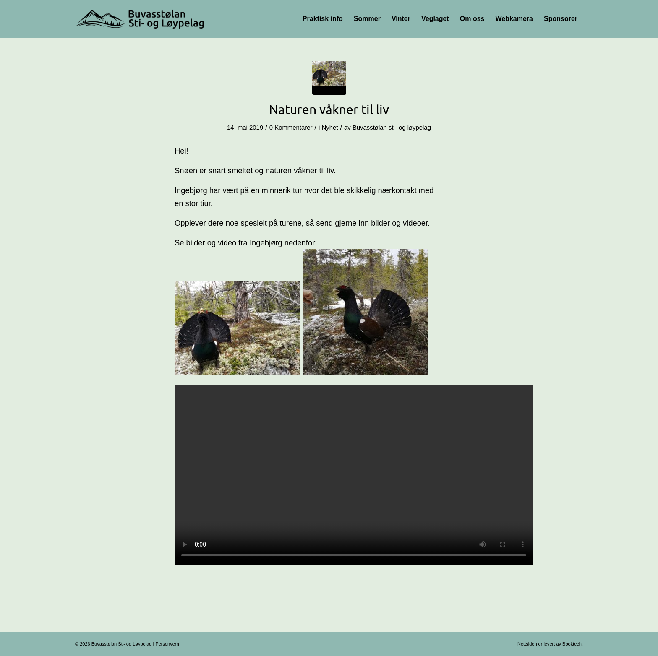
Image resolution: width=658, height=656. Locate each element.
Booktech (572, 643)
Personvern (167, 643)
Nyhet (329, 127)
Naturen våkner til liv (329, 109)
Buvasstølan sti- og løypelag (391, 127)
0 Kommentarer (291, 127)
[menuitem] (322, 18)
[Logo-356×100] (140, 18)
